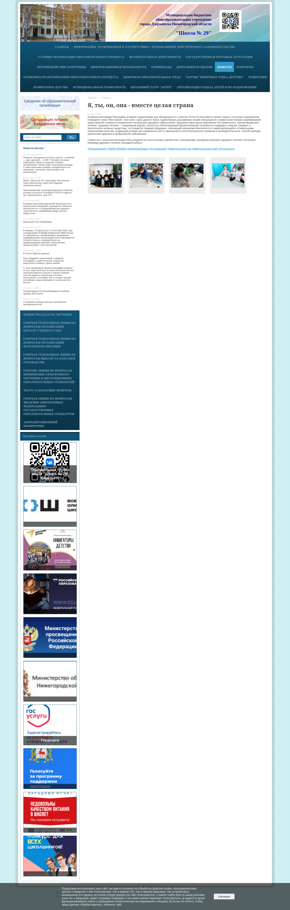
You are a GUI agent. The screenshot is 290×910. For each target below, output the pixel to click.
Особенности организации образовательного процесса (70, 77)
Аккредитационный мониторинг (40, 424)
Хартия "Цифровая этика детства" (215, 77)
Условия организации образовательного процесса (81, 57)
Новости (224, 67)
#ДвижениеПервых (138, 148)
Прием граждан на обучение (47, 314)
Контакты (244, 67)
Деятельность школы (194, 67)
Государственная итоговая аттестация (219, 57)
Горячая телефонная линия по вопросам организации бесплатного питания (49, 342)
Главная (62, 47)
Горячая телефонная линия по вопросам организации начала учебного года (49, 326)
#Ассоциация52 (158, 148)
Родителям (258, 77)
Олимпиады (161, 67)
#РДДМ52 (121, 148)
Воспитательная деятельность (155, 57)
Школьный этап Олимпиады (37, 222)
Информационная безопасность (118, 67)
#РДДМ (111, 148)
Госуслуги (50, 740)
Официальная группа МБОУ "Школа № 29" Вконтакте (50, 474)
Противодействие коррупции (61, 67)
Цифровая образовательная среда (152, 77)
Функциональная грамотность (99, 87)
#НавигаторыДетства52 (205, 148)
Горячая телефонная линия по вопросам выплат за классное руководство (49, 358)
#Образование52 (97, 148)
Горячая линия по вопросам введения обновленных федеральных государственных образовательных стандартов (48, 406)
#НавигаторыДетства (179, 148)
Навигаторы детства (50, 87)
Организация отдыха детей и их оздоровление (217, 87)
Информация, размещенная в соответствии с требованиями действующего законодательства (154, 47)
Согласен (224, 896)
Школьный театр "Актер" (151, 87)
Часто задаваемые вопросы (47, 390)
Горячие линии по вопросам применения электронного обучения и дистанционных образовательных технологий (49, 376)
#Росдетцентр (227, 148)
